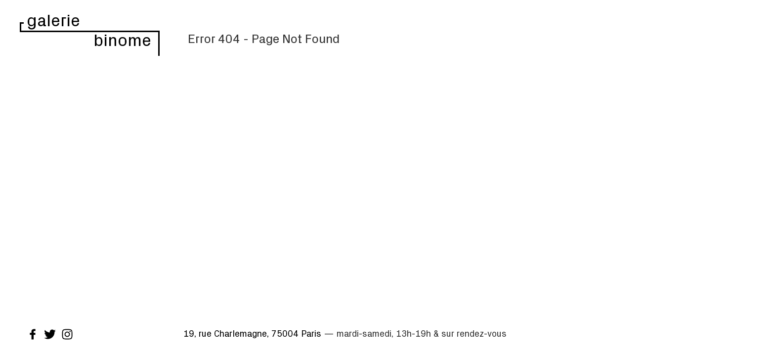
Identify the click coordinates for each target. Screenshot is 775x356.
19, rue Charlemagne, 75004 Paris (252, 333)
